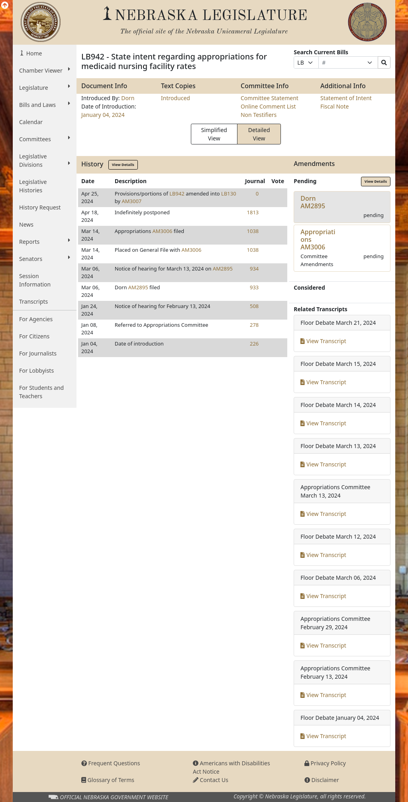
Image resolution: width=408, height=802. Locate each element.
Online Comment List (268, 106)
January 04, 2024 (103, 115)
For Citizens (34, 336)
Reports (44, 241)
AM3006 (163, 231)
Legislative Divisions (44, 160)
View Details (123, 164)
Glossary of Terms (107, 780)
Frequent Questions (110, 763)
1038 (253, 231)
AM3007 (131, 201)
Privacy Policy (325, 763)
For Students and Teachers (41, 392)
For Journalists (38, 353)
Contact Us (210, 780)
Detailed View (259, 134)
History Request (40, 207)
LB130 (228, 193)
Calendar (31, 122)
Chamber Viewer (44, 70)
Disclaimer (321, 780)
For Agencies (36, 319)
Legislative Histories (33, 186)
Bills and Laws (44, 105)
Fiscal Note (334, 106)
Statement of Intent (346, 98)
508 (254, 306)
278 (254, 324)
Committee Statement (269, 98)
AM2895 (223, 268)
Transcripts (33, 301)
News (26, 224)
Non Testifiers (259, 115)
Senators (44, 259)
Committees (44, 139)
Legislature (44, 87)
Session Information (35, 280)
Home (33, 53)
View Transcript (323, 341)
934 (254, 268)
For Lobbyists (36, 370)
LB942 (176, 193)
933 (254, 287)
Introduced (175, 98)
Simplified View (214, 134)
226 (254, 343)
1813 (253, 212)
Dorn (127, 98)
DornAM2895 (312, 202)
